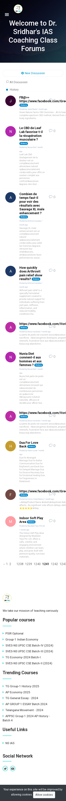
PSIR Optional (13, 633)
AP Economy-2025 (16, 692)
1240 (37, 564)
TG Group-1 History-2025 (21, 686)
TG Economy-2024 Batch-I (22, 657)
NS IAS (8, 743)
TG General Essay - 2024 (20, 698)
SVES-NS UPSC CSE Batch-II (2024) (27, 663)
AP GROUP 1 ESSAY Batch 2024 (25, 704)
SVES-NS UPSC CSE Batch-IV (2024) (28, 645)
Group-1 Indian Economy (20, 639)
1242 (54, 564)
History (12, 89)
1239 (28, 564)
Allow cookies (44, 794)
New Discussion (33, 73)
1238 (19, 564)
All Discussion (16, 82)
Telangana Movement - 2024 (23, 710)
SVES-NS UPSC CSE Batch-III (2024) (28, 651)
